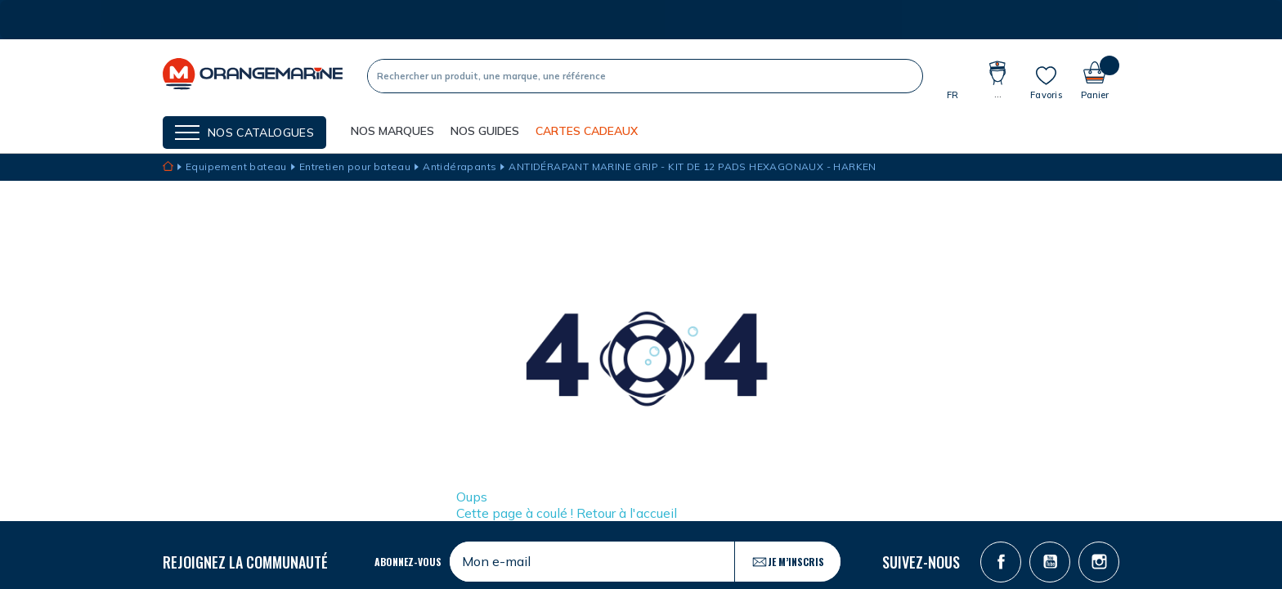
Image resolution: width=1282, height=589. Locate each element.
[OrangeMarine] (253, 75)
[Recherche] (630, 76)
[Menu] (244, 132)
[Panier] (1094, 75)
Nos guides (484, 131)
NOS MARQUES (392, 131)
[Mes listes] (1046, 82)
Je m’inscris (787, 562)
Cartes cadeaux (587, 131)
